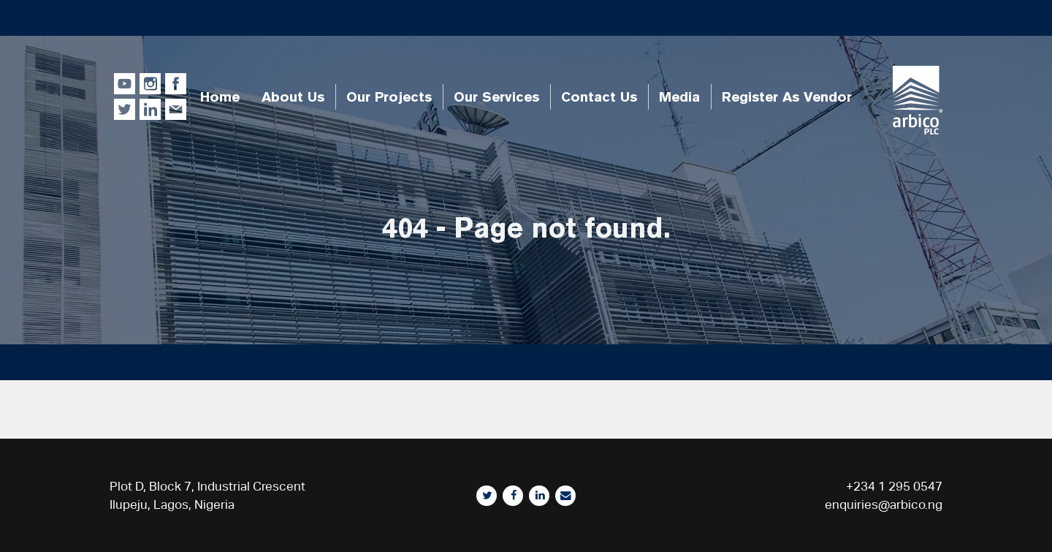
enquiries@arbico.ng (883, 504)
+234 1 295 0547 (894, 486)
